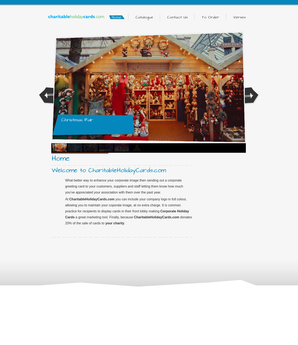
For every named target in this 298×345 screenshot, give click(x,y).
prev (46, 96)
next (252, 96)
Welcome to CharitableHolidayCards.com (109, 170)
